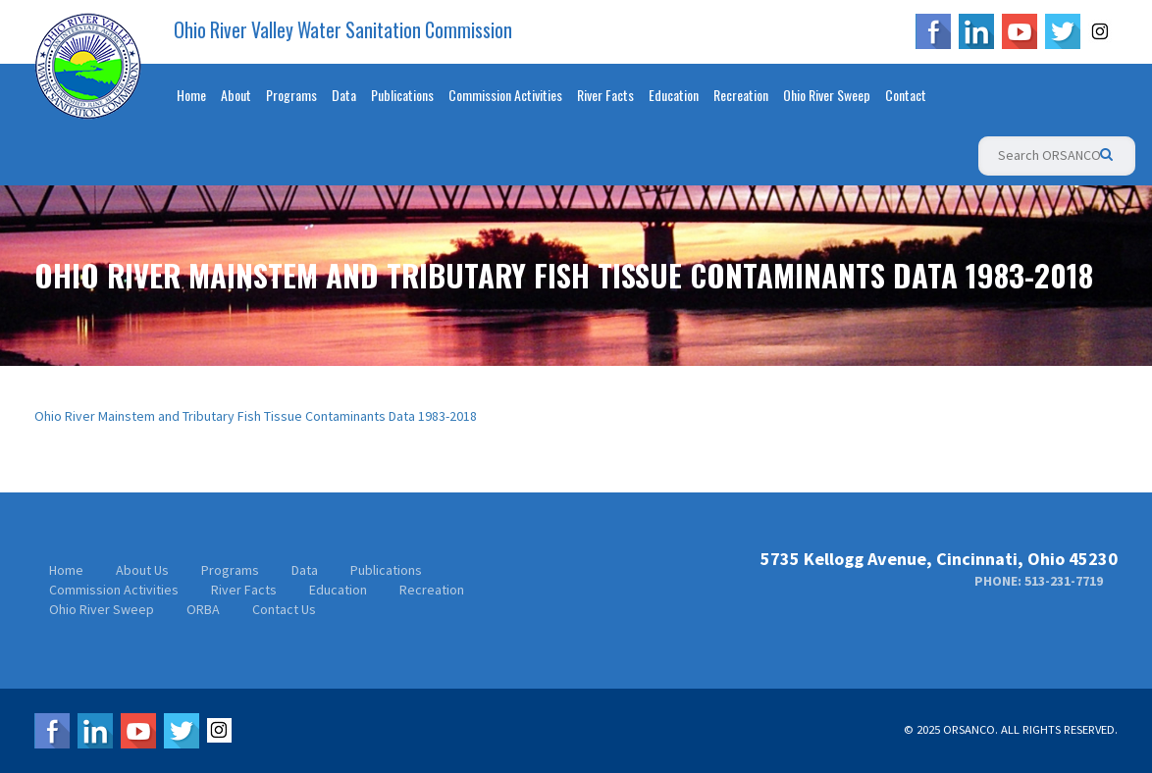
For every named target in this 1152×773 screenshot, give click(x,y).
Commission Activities (505, 94)
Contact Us (284, 609)
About (236, 94)
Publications (402, 94)
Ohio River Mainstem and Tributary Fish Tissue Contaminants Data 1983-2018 (255, 416)
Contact (905, 94)
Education (674, 94)
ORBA (203, 609)
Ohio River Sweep (826, 94)
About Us (142, 570)
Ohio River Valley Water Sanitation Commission (343, 30)
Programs (291, 94)
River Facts (605, 94)
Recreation (740, 94)
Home (191, 94)
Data (344, 94)
